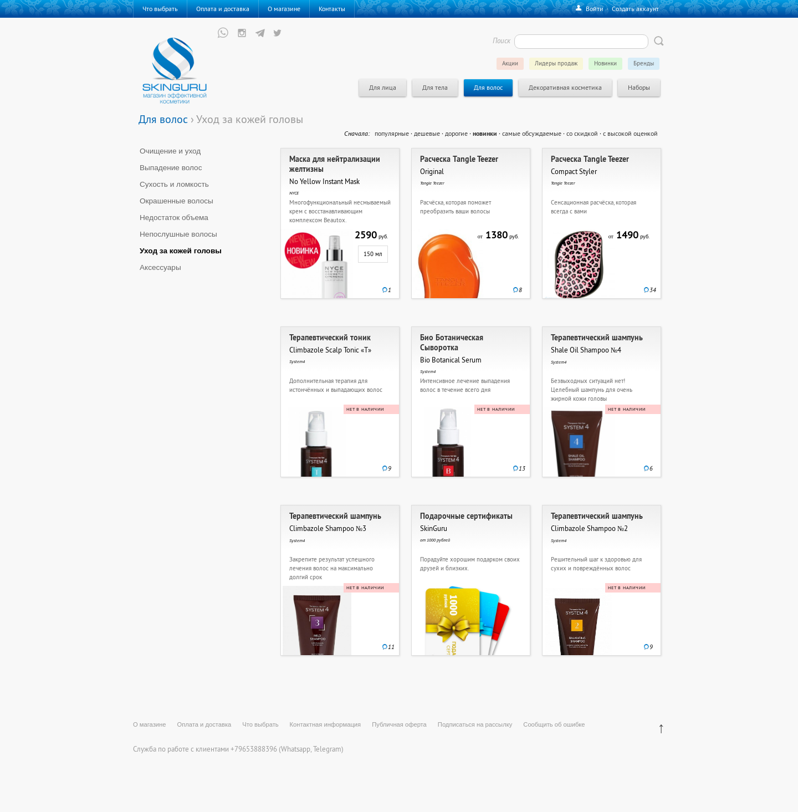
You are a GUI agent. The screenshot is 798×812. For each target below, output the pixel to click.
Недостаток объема (174, 217)
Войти (594, 8)
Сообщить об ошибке (554, 724)
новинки (485, 133)
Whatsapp (295, 748)
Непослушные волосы (178, 234)
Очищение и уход (170, 151)
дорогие (456, 133)
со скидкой (582, 133)
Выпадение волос (171, 168)
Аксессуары (160, 267)
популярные (392, 133)
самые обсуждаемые (531, 133)
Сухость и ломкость (174, 184)
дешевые (427, 133)
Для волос (163, 119)
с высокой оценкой (630, 133)
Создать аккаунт (635, 8)
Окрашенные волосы (176, 201)
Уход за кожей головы (181, 251)
